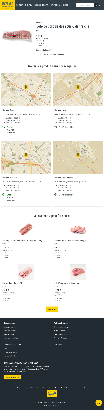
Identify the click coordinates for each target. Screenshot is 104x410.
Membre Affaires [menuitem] (60, 338)
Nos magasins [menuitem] (37, 5)
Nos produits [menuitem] (19, 5)
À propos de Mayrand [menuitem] (62, 327)
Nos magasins (9, 323)
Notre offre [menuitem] (45, 5)
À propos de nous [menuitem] (55, 5)
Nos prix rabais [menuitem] (28, 5)
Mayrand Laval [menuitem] (9, 334)
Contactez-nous (12, 377)
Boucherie (20, 13)
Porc (28, 13)
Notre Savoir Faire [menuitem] (61, 334)
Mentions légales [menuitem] (10, 356)
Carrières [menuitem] (65, 5)
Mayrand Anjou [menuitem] (9, 327)
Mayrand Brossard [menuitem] (11, 331)
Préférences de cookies (52, 406)
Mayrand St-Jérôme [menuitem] (11, 338)
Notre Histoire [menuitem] (59, 331)
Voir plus (52, 309)
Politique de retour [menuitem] (11, 352)
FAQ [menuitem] (5, 349)
